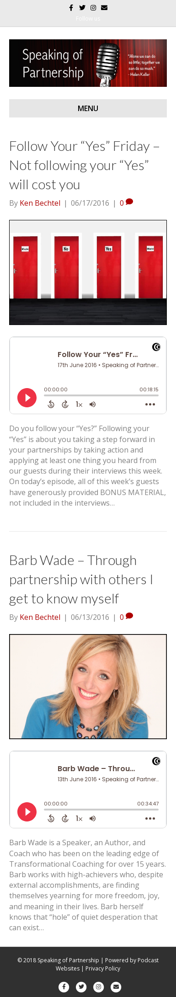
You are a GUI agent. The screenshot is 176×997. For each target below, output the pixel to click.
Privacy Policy (102, 968)
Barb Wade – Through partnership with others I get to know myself (81, 578)
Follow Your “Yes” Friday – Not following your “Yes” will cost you (84, 164)
